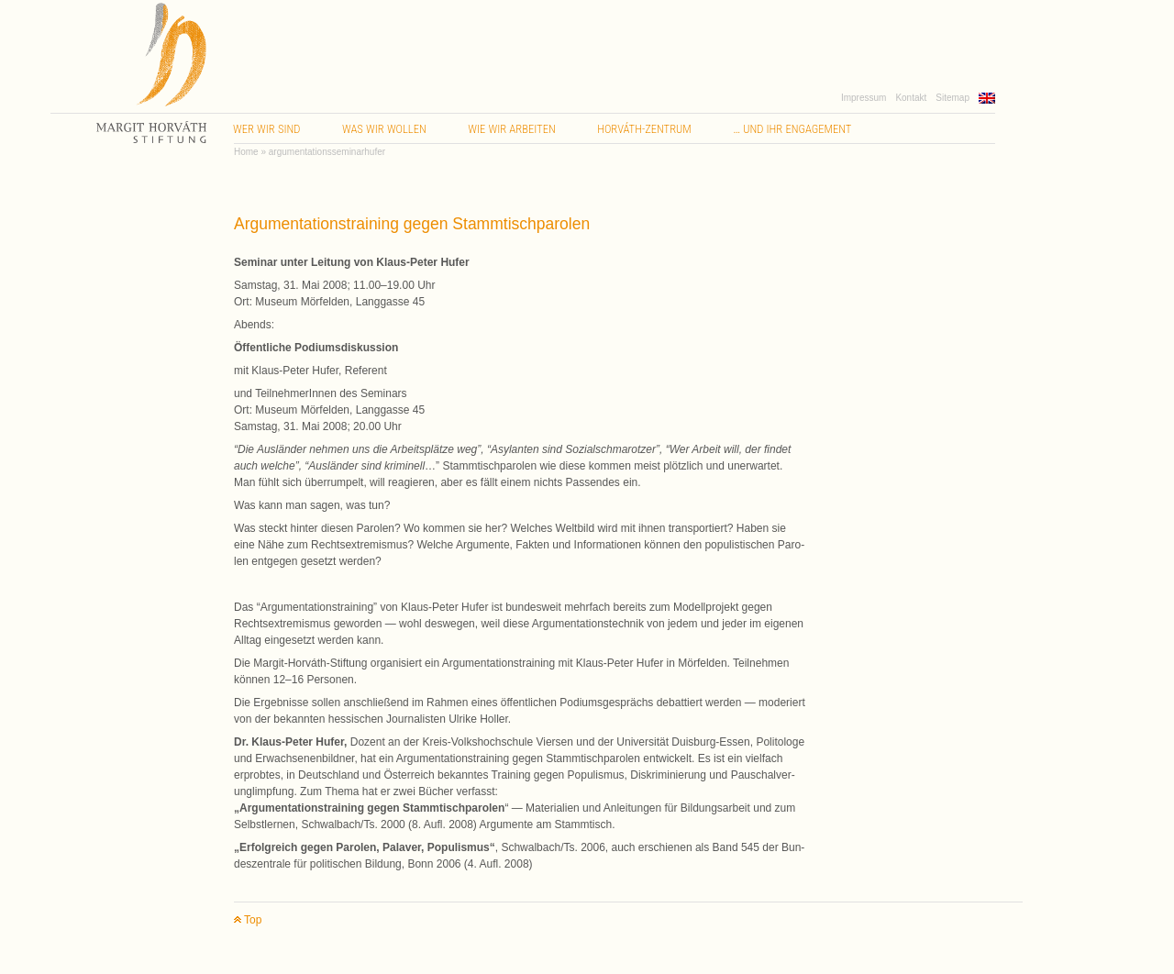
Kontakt (910, 98)
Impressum (863, 98)
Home (246, 152)
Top (247, 920)
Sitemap (952, 98)
